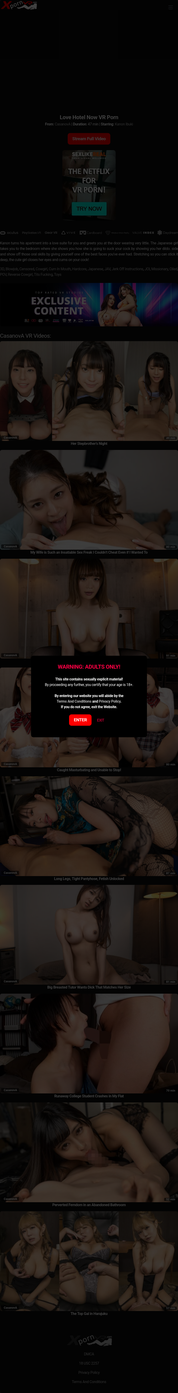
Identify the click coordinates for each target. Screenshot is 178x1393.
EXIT (100, 720)
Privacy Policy (109, 701)
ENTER (80, 719)
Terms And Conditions (74, 701)
